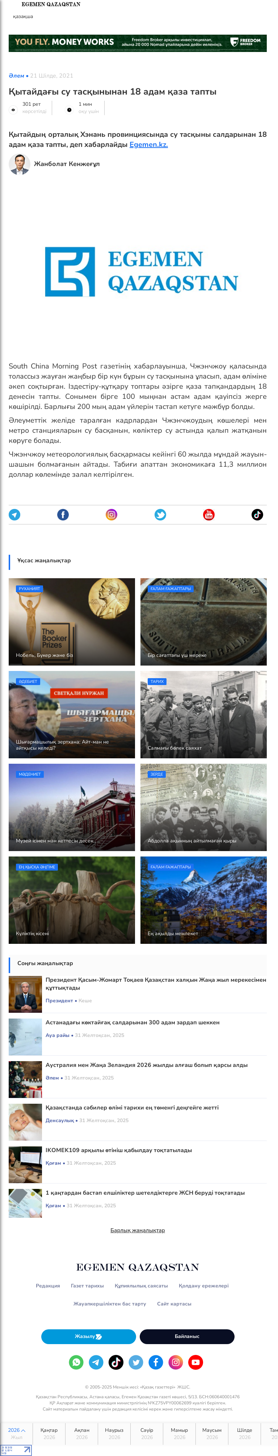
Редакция (48, 1285)
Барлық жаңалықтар (137, 1230)
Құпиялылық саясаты (141, 1285)
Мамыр (179, 1434)
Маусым (211, 1434)
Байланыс (187, 1336)
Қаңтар (49, 1434)
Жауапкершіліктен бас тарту (109, 1303)
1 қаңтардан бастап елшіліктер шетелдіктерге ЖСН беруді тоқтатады (145, 1193)
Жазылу (88, 1337)
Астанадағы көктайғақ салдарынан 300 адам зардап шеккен (133, 1022)
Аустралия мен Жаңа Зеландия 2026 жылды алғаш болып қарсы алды (147, 1065)
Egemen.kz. (149, 144)
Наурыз (114, 1434)
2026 (16, 1434)
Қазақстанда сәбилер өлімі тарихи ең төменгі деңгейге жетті (132, 1108)
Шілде (244, 1434)
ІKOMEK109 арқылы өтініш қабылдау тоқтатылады (119, 1150)
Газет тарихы (87, 1285)
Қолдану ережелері (204, 1285)
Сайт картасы (174, 1303)
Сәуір (146, 1434)
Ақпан (81, 1434)
